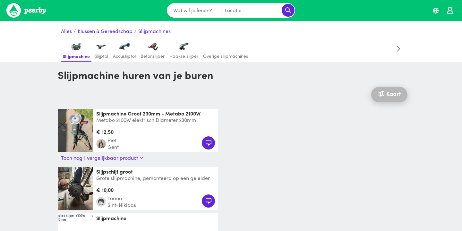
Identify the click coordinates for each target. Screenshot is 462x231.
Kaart (389, 94)
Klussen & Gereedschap (105, 31)
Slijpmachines (154, 31)
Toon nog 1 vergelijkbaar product (102, 157)
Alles (66, 31)
